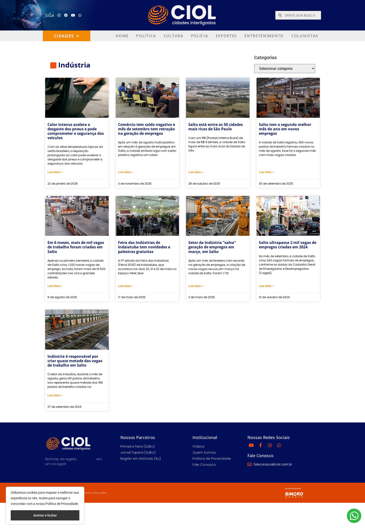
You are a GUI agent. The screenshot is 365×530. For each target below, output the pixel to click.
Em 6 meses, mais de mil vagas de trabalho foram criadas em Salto (75, 247)
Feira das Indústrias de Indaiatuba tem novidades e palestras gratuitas (144, 247)
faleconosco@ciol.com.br (273, 464)
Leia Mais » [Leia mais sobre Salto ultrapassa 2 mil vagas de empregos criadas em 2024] (266, 286)
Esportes (226, 35)
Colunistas (304, 35)
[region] (45, 505)
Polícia (199, 35)
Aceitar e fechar (45, 515)
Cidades (66, 35)
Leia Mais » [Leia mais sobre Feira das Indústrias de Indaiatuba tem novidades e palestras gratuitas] (125, 286)
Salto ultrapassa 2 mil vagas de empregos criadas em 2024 (287, 245)
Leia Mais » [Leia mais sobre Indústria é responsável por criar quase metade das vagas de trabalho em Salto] (54, 395)
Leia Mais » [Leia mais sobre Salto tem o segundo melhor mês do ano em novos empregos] (266, 172)
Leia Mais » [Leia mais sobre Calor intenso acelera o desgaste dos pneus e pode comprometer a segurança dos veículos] (54, 172)
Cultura (173, 35)
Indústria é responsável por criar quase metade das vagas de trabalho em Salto (74, 361)
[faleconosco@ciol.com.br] (249, 464)
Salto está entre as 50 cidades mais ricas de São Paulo (215, 127)
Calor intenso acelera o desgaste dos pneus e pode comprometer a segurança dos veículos (75, 131)
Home (122, 35)
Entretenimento (264, 35)
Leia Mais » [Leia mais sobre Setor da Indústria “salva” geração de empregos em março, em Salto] (195, 286)
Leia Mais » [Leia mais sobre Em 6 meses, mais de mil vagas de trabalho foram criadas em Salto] (54, 286)
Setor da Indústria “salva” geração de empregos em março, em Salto (212, 247)
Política (146, 35)
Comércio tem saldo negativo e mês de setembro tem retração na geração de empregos (146, 129)
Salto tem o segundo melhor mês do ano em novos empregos (285, 129)
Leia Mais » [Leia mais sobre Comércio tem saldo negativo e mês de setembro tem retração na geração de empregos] (125, 172)
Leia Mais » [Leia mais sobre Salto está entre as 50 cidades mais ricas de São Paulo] (195, 172)
